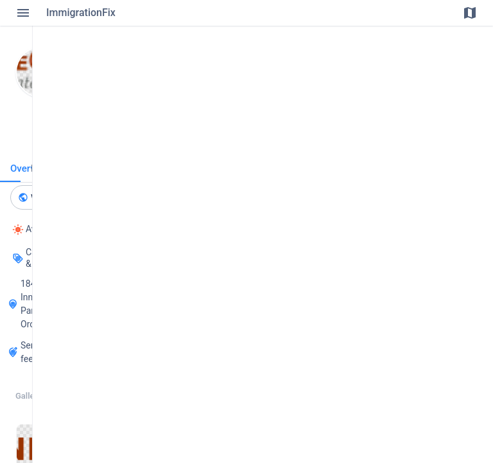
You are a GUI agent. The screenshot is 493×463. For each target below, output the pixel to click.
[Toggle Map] (470, 13)
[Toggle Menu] (23, 13)
